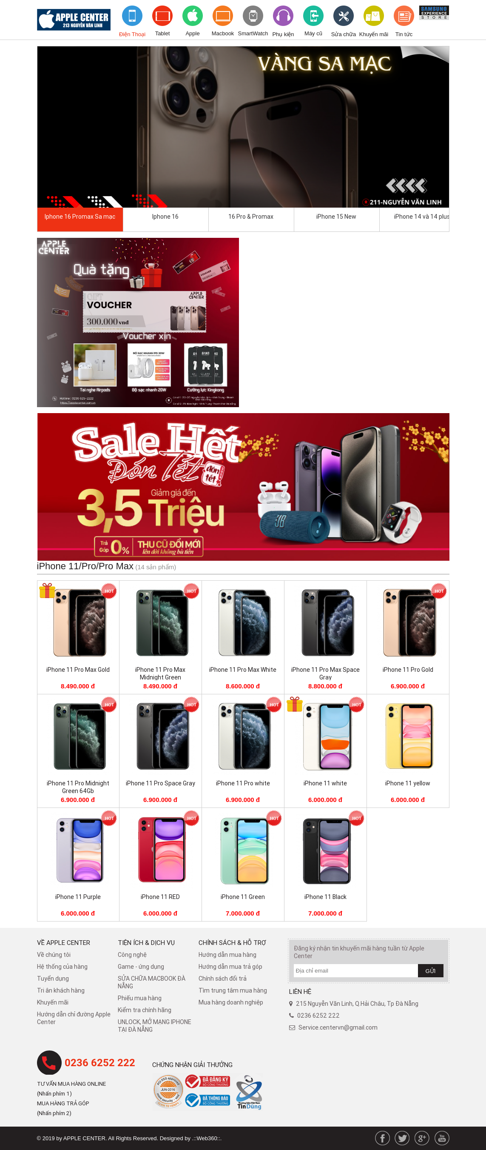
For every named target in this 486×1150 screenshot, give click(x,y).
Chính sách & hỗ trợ (232, 943)
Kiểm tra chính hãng (144, 1010)
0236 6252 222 (100, 1063)
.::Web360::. (207, 1138)
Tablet (162, 33)
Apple (192, 33)
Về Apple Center (63, 943)
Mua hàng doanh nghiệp (231, 1002)
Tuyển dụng (53, 978)
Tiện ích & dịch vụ (146, 943)
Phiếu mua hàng (140, 998)
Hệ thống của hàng (62, 966)
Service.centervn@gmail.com (338, 1027)
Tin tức (403, 34)
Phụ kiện (283, 34)
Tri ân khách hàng (61, 990)
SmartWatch (253, 33)
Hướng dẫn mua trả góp (230, 966)
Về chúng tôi (54, 955)
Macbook (223, 33)
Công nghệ (132, 955)
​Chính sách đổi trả (223, 978)
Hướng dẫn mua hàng (227, 955)
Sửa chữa (343, 34)
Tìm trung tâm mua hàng (233, 990)
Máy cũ (313, 33)
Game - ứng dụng (141, 966)
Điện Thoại (132, 34)
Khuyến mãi (373, 34)
